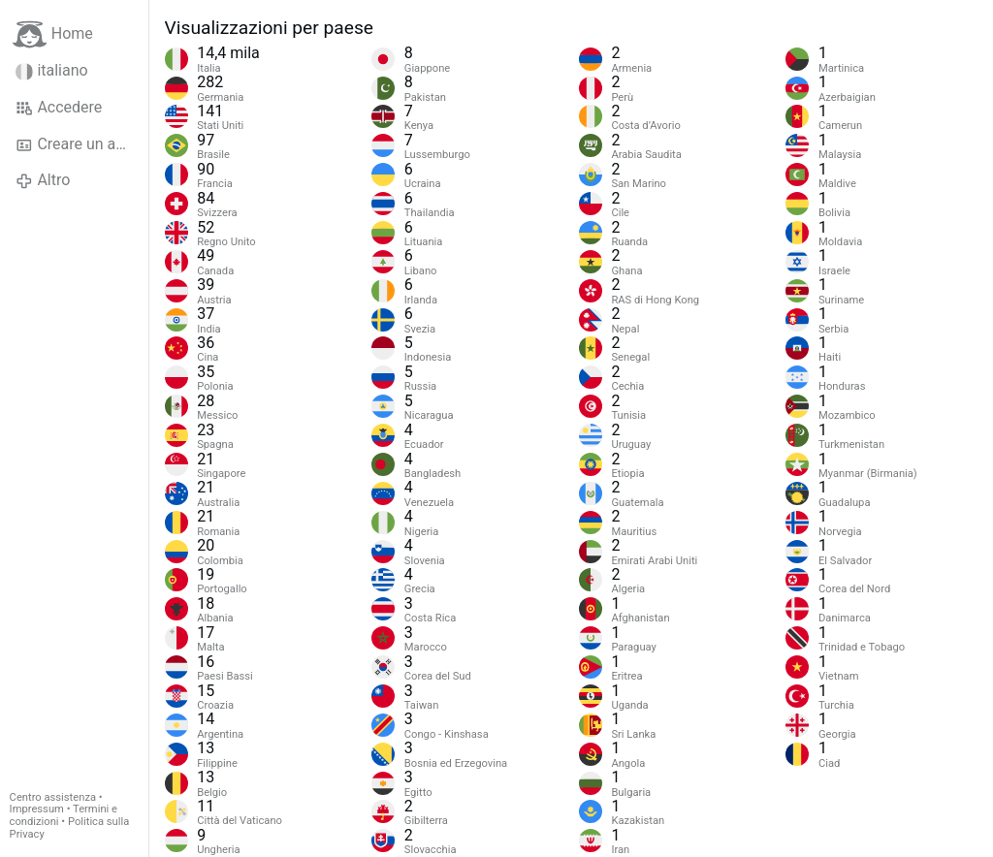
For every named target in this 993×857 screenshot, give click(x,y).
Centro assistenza (53, 797)
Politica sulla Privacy (70, 828)
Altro (43, 180)
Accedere (59, 107)
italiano (52, 70)
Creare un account (82, 144)
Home (53, 34)
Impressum (37, 809)
